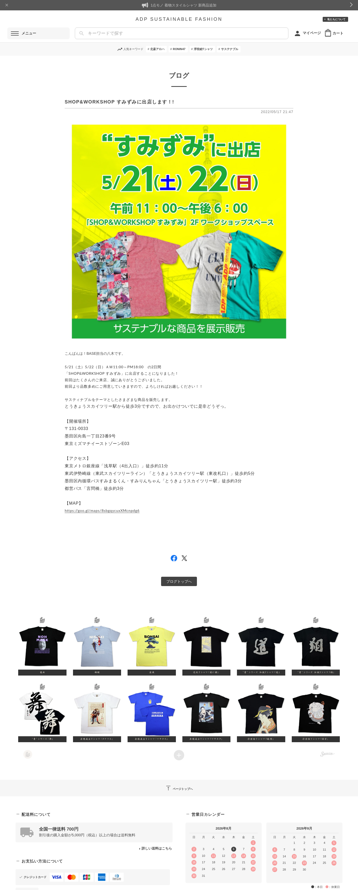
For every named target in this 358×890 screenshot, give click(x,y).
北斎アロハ (157, 49)
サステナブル (229, 49)
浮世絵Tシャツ (203, 49)
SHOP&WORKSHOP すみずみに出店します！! (119, 102)
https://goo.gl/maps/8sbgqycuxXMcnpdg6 (102, 510)
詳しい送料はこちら (157, 848)
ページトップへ (179, 788)
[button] (42, 645)
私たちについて (336, 19)
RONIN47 (179, 49)
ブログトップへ (179, 581)
